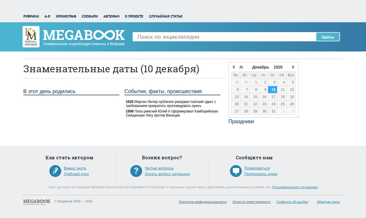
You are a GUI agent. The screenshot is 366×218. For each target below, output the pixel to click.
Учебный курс (76, 173)
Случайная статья (166, 16)
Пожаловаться (257, 168)
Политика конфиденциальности (203, 201)
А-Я (47, 16)
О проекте (134, 16)
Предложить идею (260, 173)
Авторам (111, 16)
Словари (90, 16)
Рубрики (31, 16)
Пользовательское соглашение (295, 187)
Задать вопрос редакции (167, 173)
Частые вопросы (159, 168)
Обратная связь (328, 201)
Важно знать (75, 168)
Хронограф (66, 16)
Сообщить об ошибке (292, 201)
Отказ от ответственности (252, 201)
